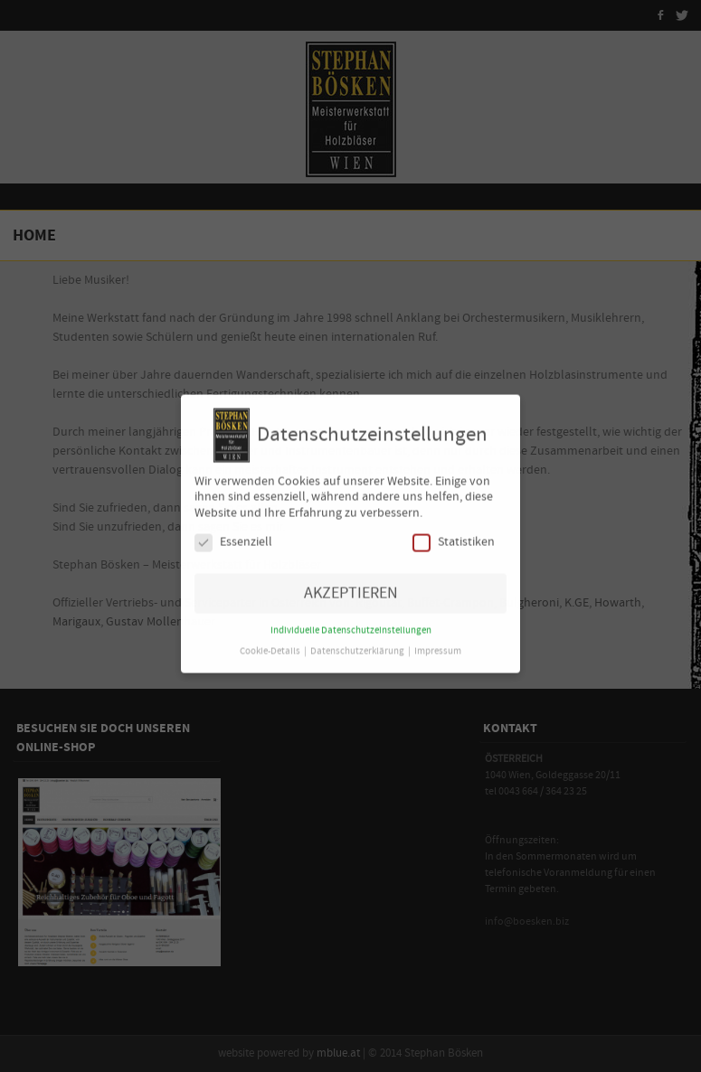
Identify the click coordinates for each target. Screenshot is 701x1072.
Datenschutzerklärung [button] (358, 644)
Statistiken (453, 534)
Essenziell (233, 534)
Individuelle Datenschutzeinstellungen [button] (350, 623)
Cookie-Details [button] (271, 644)
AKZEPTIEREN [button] (351, 586)
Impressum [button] (437, 644)
